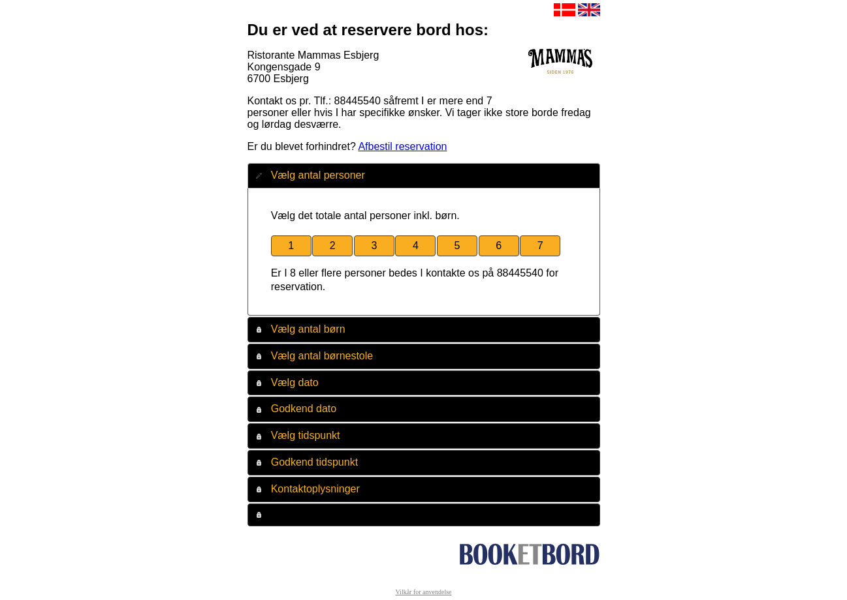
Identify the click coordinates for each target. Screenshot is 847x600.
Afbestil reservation (402, 146)
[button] (291, 246)
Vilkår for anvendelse (423, 591)
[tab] (424, 175)
